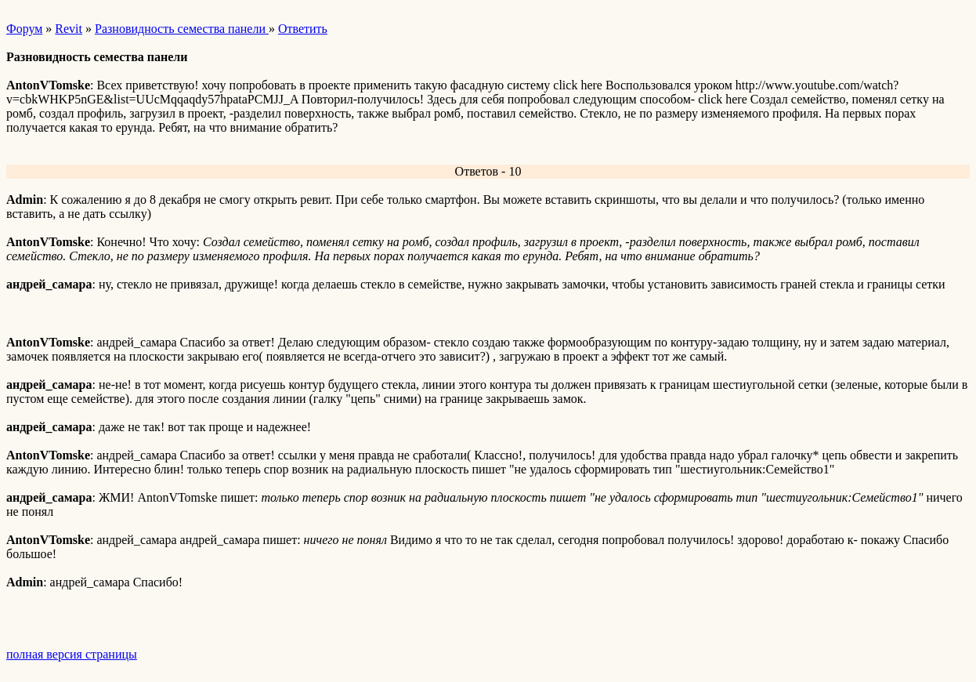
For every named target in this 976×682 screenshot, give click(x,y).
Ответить (302, 28)
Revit (68, 28)
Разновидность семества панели (182, 28)
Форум (24, 28)
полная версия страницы (71, 654)
